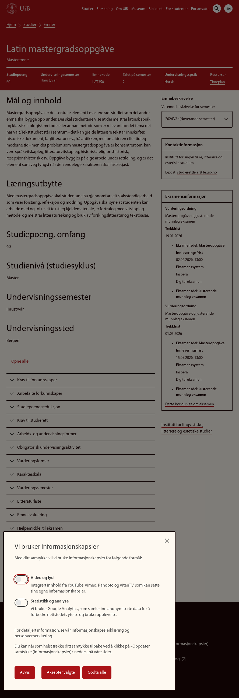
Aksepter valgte (61, 672)
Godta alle (97, 672)
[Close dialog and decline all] (167, 539)
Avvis (25, 672)
